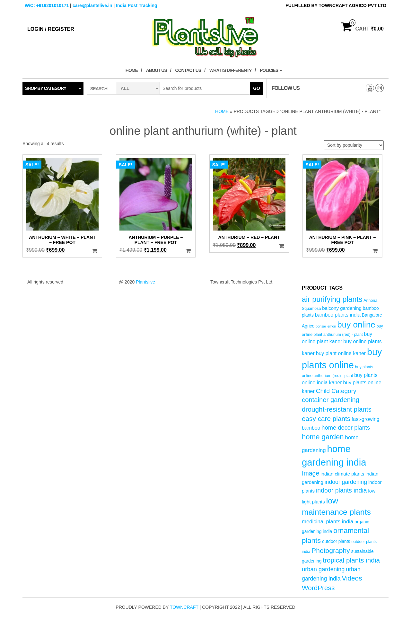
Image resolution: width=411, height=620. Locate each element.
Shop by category (45, 88)
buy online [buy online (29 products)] (356, 324)
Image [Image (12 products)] (310, 473)
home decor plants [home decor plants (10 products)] (345, 427)
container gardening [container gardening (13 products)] (330, 399)
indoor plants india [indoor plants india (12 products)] (341, 490)
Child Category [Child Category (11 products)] (336, 391)
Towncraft (184, 607)
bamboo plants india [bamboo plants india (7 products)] (338, 315)
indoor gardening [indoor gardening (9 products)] (346, 482)
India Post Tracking (136, 5)
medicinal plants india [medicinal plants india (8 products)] (327, 522)
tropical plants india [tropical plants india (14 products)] (351, 560)
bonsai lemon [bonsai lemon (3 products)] (326, 326)
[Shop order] (354, 145)
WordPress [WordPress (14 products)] (318, 587)
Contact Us (188, 70)
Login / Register (50, 29)
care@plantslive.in (92, 5)
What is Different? (230, 70)
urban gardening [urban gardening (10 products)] (323, 569)
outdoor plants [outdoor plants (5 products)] (336, 541)
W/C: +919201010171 (47, 5)
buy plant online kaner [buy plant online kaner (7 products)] (341, 353)
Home (132, 70)
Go (256, 88)
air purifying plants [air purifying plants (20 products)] (332, 299)
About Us (156, 70)
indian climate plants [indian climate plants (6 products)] (342, 473)
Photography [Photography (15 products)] (330, 550)
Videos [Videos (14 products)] (352, 578)
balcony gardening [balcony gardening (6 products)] (342, 308)
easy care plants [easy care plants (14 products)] (326, 418)
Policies (271, 70)
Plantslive (145, 281)
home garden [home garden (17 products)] (323, 437)
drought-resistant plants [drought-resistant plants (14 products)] (337, 409)
